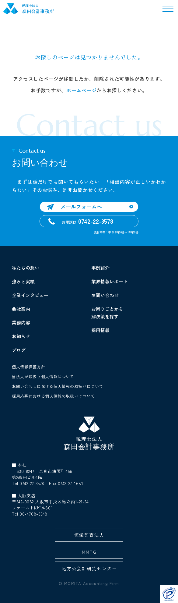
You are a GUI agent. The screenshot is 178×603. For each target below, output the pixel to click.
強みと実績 (23, 281)
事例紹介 (100, 267)
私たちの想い (25, 267)
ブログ (19, 350)
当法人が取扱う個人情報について (43, 376)
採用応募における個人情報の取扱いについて (53, 396)
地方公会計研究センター (89, 568)
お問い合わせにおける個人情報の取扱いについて (57, 386)
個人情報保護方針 (28, 367)
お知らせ (21, 336)
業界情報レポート (109, 281)
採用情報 (100, 330)
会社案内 (21, 309)
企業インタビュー (30, 295)
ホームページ (81, 90)
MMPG (89, 551)
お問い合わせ (105, 295)
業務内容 (21, 322)
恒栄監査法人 (89, 535)
